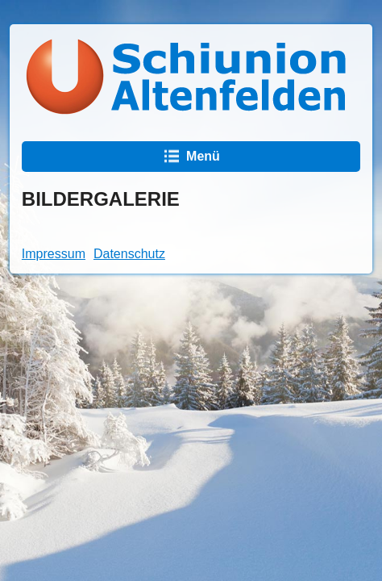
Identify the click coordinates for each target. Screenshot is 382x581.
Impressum (53, 254)
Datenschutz (129, 254)
